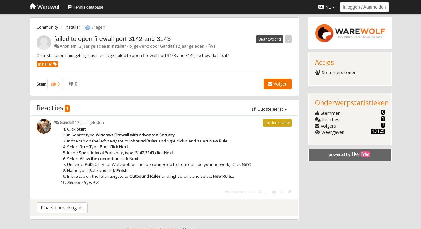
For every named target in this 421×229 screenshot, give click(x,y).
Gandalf (167, 46)
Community (47, 27)
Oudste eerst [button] (269, 109)
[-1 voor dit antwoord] (290, 192)
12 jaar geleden (89, 122)
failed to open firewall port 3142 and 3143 (112, 38)
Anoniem (68, 46)
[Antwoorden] (239, 192)
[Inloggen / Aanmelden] (364, 7)
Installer (72, 27)
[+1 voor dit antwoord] (274, 192)
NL (326, 7)
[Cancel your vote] (281, 192)
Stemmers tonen (335, 72)
